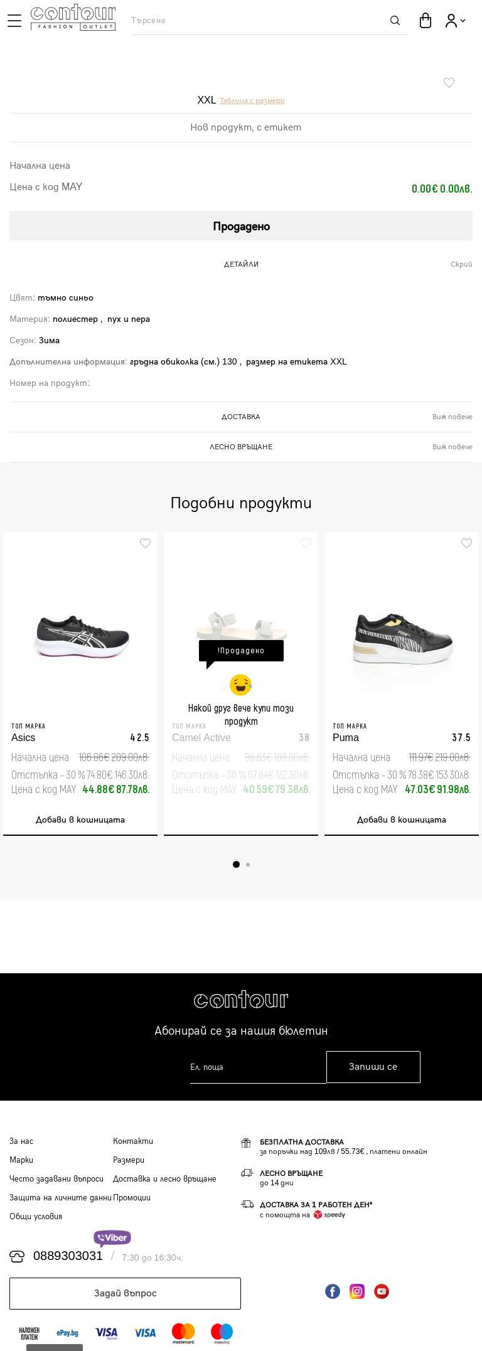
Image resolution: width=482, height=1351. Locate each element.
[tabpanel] (80, 684)
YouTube (381, 1291)
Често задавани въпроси (56, 1179)
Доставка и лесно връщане (165, 1179)
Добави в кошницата (80, 819)
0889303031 (68, 1256)
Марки (21, 1160)
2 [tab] (248, 865)
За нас (21, 1141)
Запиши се (373, 1067)
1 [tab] (236, 864)
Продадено (241, 226)
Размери (128, 1160)
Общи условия (35, 1217)
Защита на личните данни (60, 1198)
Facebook (332, 1291)
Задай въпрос (125, 1294)
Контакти (133, 1141)
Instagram (357, 1291)
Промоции (132, 1198)
